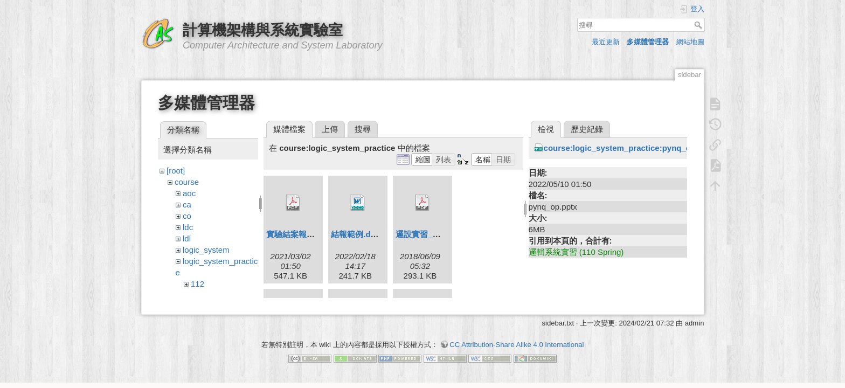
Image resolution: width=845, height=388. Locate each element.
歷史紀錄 (587, 129)
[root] (176, 170)
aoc (189, 193)
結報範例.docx (357, 234)
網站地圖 (690, 42)
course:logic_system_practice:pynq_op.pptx (629, 148)
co (187, 215)
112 (197, 283)
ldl (187, 238)
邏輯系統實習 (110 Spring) (576, 252)
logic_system (206, 249)
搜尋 (699, 25)
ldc (188, 227)
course (187, 181)
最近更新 (606, 42)
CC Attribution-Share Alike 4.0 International (516, 350)
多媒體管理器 (648, 42)
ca (187, 204)
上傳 (330, 129)
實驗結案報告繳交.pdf (306, 234)
